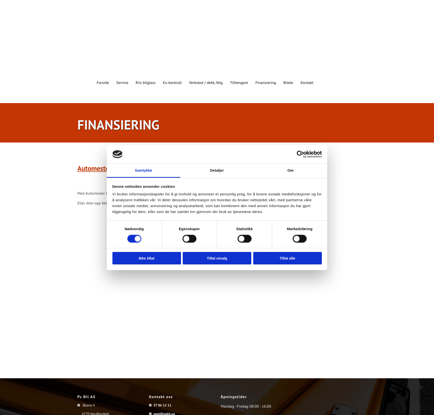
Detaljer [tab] (217, 170)
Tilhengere (239, 82)
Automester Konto (104, 168)
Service (122, 82)
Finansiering (265, 82)
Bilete (288, 82)
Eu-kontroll (172, 82)
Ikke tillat (146, 258)
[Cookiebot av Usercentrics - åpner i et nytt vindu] (300, 154)
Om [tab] (290, 170)
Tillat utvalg (217, 258)
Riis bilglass (146, 82)
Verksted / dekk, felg (206, 82)
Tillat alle (287, 258)
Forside (103, 82)
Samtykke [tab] (143, 170)
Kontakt (307, 82)
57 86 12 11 (162, 405)
